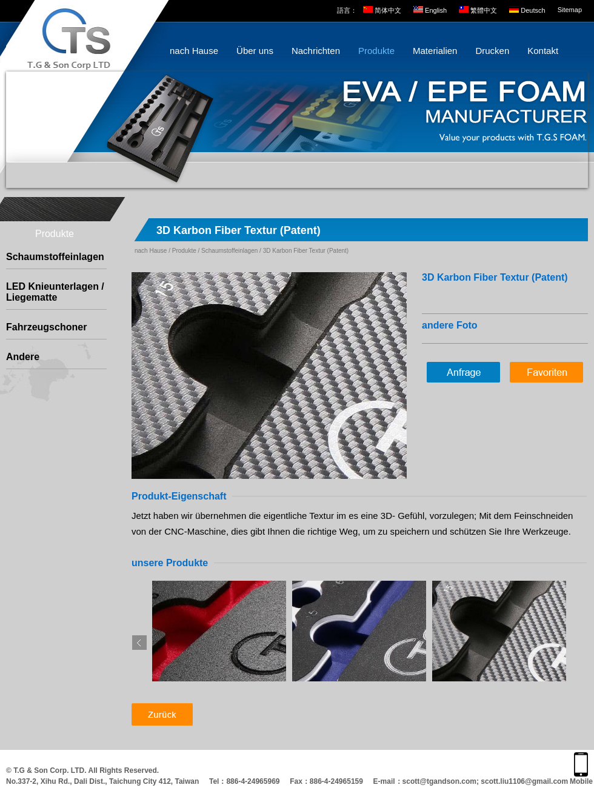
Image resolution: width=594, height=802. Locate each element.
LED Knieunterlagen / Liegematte (55, 291)
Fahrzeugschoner (46, 327)
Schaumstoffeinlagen (55, 257)
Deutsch (533, 10)
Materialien (435, 50)
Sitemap (570, 9)
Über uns (254, 50)
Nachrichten (316, 50)
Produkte (376, 50)
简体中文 (388, 10)
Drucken (492, 50)
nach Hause (194, 50)
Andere (22, 357)
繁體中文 (483, 10)
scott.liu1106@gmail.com (524, 781)
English (436, 10)
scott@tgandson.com (439, 781)
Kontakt (542, 50)
